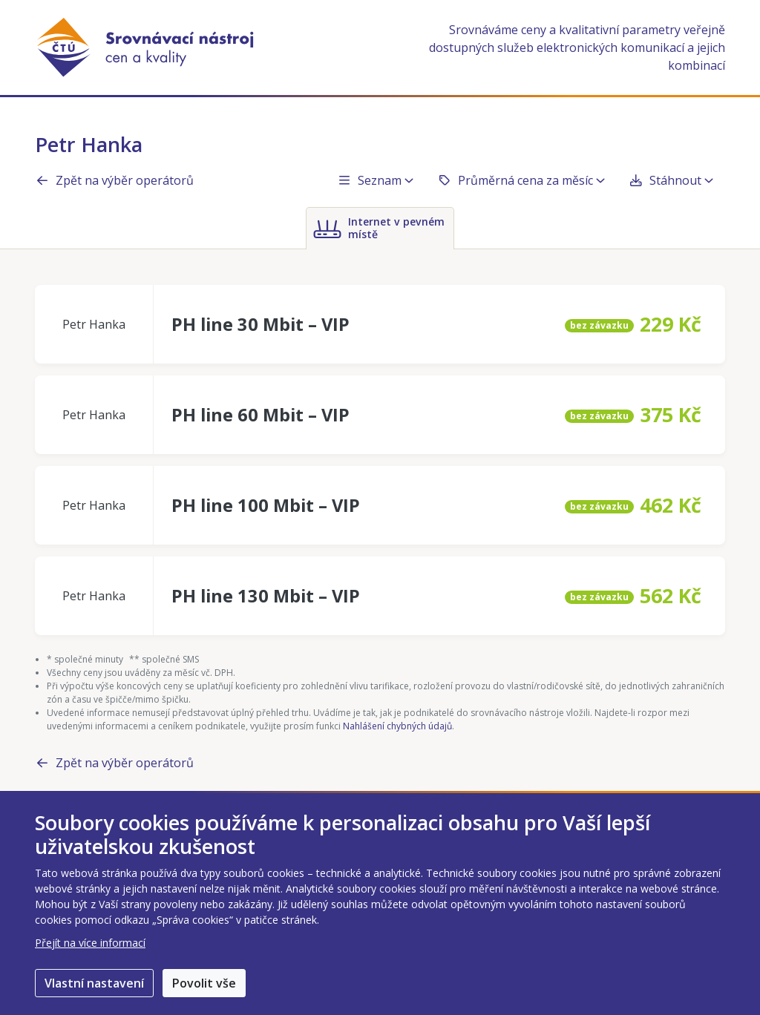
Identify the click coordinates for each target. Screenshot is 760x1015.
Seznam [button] (375, 180)
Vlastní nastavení (94, 983)
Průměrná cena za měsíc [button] (521, 180)
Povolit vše (204, 983)
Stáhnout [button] (671, 180)
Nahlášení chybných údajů (397, 726)
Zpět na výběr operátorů (114, 180)
